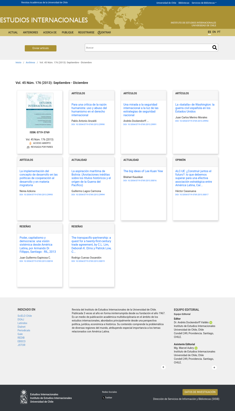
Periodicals (24, 330)
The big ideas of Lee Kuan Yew (143, 171)
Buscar (214, 47)
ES (209, 31)
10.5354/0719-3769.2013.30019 (90, 261)
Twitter (107, 397)
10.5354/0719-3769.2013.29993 (38, 194)
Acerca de (50, 32)
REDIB (21, 337)
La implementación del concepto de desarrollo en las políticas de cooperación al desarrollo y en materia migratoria (39, 178)
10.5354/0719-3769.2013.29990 (90, 124)
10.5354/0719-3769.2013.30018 (38, 261)
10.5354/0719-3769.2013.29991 (142, 124)
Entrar (106, 32)
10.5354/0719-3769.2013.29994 (90, 194)
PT (218, 31)
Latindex (22, 323)
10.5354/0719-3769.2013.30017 (194, 194)
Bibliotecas (184, 3)
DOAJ (21, 319)
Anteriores (30, 32)
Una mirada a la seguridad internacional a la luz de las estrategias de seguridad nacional (141, 110)
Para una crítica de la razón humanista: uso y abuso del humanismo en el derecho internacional (89, 110)
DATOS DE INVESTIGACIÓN (200, 392)
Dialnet (22, 326)
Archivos (30, 62)
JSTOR (21, 345)
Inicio (18, 62)
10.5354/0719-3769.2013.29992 (194, 121)
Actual (13, 32)
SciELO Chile (25, 315)
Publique (68, 32)
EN (214, 31)
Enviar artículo (41, 48)
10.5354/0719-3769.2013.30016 (142, 180)
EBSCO (22, 341)
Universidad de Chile (166, 3)
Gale (20, 334)
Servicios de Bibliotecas (203, 3)
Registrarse (86, 32)
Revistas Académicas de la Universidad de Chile (44, 2)
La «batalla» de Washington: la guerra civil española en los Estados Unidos (195, 108)
